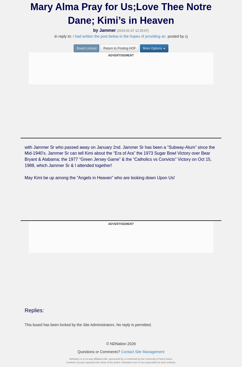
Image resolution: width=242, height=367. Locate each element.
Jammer (107, 30)
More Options (154, 48)
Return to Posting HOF (119, 48)
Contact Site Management (142, 352)
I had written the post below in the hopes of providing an (120, 36)
